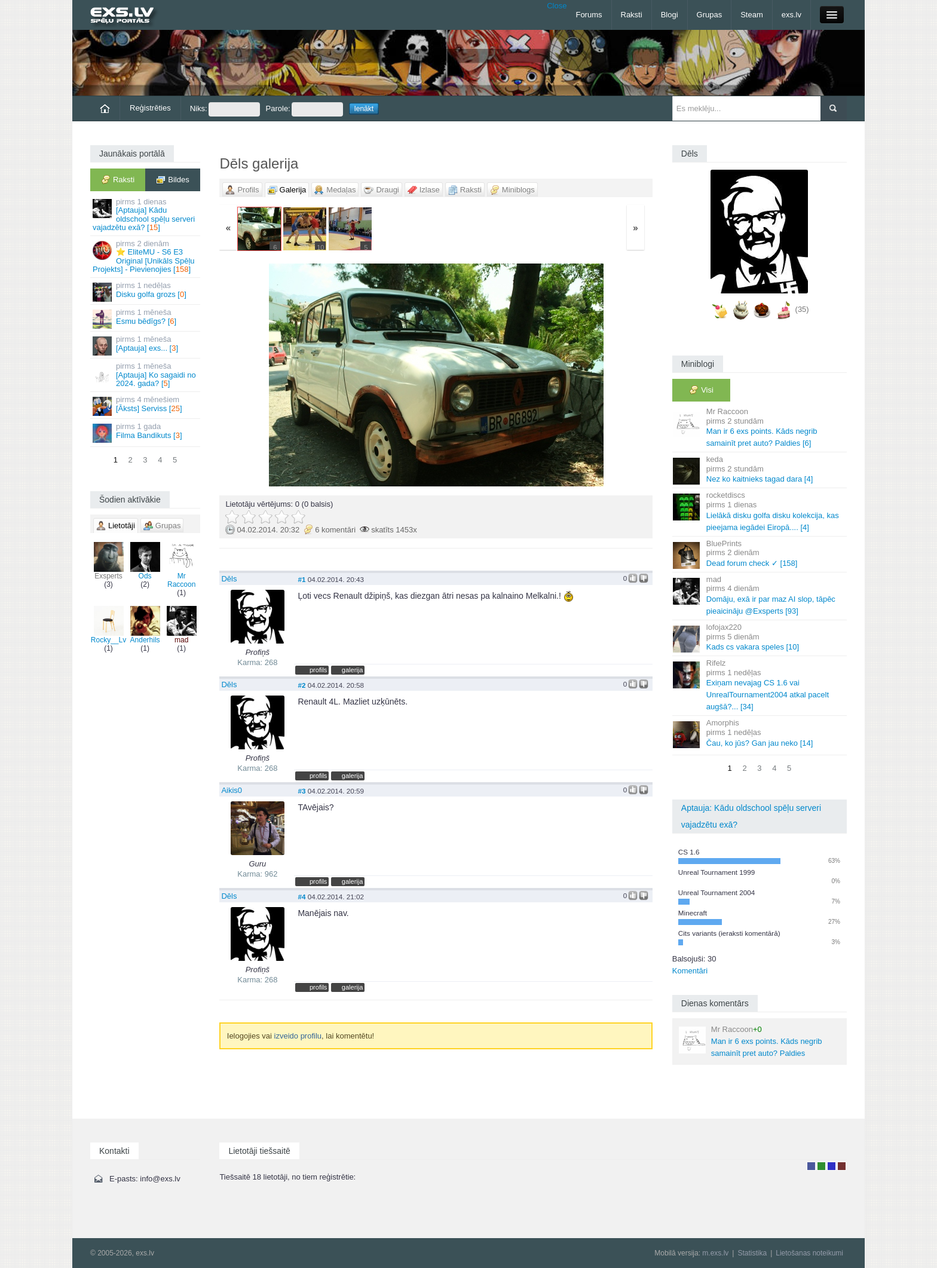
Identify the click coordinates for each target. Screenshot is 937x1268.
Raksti (631, 14)
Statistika (752, 1253)
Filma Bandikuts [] (146, 432)
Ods (145, 561)
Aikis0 (231, 790)
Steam (751, 14)
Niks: (225, 109)
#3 (301, 791)
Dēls (229, 578)
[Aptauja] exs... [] (146, 345)
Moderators (831, 1166)
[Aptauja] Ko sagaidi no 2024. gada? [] (146, 375)
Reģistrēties (150, 107)
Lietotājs (811, 1166)
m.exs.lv (715, 1253)
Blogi (669, 14)
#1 (301, 579)
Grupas (709, 14)
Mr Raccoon (182, 565)
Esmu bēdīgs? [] (146, 318)
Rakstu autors (821, 1166)
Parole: (304, 109)
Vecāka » (581, 375)
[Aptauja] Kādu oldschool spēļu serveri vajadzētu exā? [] (146, 214)
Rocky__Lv (108, 625)
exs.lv (791, 14)
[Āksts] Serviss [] (146, 405)
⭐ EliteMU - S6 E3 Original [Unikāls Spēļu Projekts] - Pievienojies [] (146, 256)
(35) (802, 309)
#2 (301, 685)
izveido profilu (298, 1035)
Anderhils (145, 625)
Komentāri (690, 970)
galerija (352, 669)
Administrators (841, 1166)
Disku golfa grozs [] (146, 291)
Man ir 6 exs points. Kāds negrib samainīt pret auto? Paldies (750, 1041)
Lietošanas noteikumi (809, 1253)
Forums (588, 14)
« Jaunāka (290, 375)
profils (318, 669)
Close (557, 5)
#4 (301, 897)
